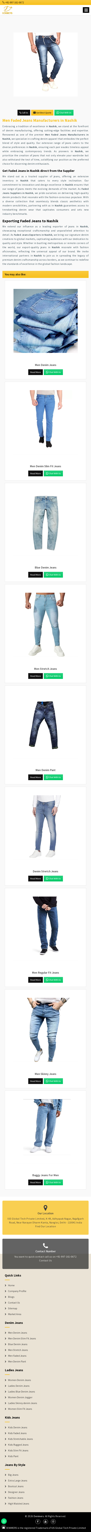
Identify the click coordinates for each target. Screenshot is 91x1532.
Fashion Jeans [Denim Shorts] (15, 1498)
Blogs (11, 1297)
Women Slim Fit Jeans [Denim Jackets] (20, 1409)
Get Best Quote (42, 112)
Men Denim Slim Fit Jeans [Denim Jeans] (22, 1338)
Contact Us (45, 1262)
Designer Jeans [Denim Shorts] (16, 1492)
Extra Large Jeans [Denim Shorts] (17, 1480)
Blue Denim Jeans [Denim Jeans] (17, 1344)
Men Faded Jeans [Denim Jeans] (17, 1356)
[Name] (86, 10)
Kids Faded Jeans (17, 1433)
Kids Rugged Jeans (18, 1445)
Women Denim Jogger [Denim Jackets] (20, 1397)
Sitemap (12, 1308)
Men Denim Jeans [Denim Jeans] (17, 1333)
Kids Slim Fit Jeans (18, 1450)
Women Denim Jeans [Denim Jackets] (19, 1380)
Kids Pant (13, 1456)
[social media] (37, 1521)
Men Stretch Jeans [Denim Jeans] (18, 1350)
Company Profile (17, 1291)
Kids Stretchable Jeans (20, 1439)
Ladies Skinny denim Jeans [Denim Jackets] (22, 1403)
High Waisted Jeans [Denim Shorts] (18, 1503)
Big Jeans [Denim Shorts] (13, 1475)
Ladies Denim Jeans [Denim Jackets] (19, 1386)
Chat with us (63, 112)
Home (11, 1285)
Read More (35, 372)
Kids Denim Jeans (17, 1427)
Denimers (39, 1516)
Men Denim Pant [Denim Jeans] (17, 1361)
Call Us (24, 112)
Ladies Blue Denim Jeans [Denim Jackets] (21, 1391)
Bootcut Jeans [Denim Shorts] (16, 1486)
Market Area (14, 1314)
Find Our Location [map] (45, 1224)
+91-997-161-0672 (13, 2)
